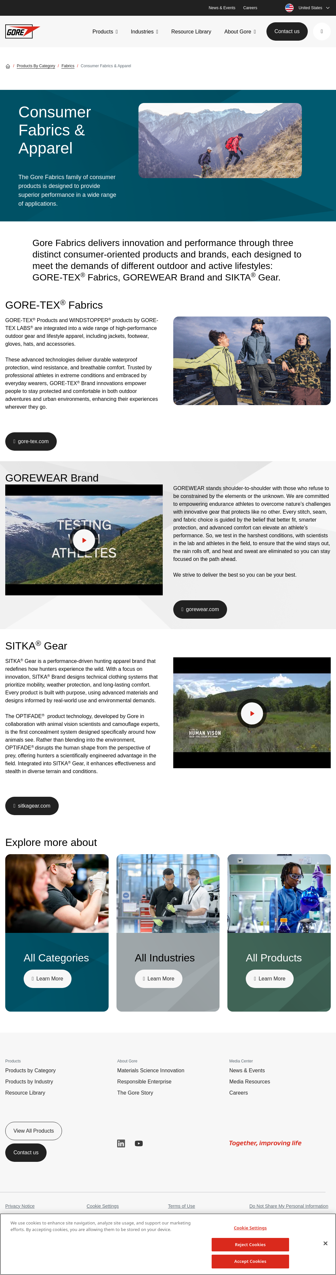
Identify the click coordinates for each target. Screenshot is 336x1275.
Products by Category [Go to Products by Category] (36, 66)
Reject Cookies (250, 1244)
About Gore (237, 31)
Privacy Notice (19, 1206)
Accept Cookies (250, 1261)
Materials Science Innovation (150, 1070)
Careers (250, 8)
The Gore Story (135, 1093)
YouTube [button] (139, 1143)
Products (103, 31)
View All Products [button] (33, 1131)
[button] (322, 31)
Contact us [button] (287, 31)
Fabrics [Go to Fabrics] (67, 66)
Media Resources (249, 1081)
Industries (142, 31)
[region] (168, 1244)
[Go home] (7, 66)
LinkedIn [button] (121, 1143)
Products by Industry (29, 1081)
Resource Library (191, 31)
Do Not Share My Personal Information (288, 1206)
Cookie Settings (103, 1206)
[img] (220, 140)
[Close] (325, 1243)
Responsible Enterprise (144, 1081)
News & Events (222, 8)
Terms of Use (181, 1206)
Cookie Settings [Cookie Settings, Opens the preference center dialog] (250, 1228)
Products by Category (30, 1070)
